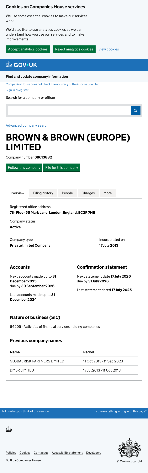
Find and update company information (37, 76)
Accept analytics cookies (28, 49)
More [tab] (107, 193)
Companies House (28, 460)
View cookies (108, 49)
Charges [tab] (88, 193)
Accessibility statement (67, 452)
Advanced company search (27, 125)
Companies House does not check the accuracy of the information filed (52, 84)
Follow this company (24, 167)
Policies (11, 452)
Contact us (41, 452)
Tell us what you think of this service (25, 411)
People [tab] (67, 193)
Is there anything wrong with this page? (120, 411)
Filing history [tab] (43, 193)
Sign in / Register (17, 90)
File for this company (61, 167)
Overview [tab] (17, 193)
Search (135, 110)
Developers (93, 452)
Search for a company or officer (30, 97)
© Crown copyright (129, 461)
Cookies (24, 452)
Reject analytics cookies (74, 49)
